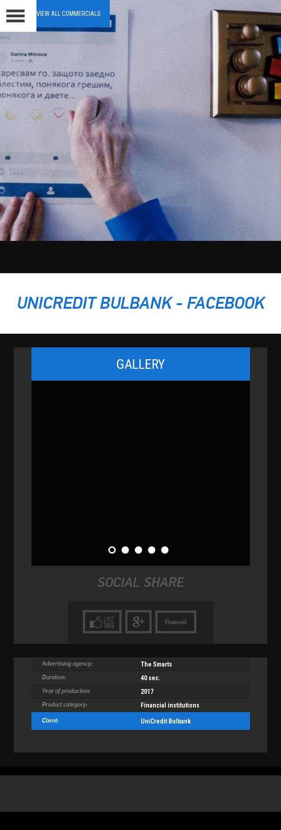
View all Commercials (68, 13)
